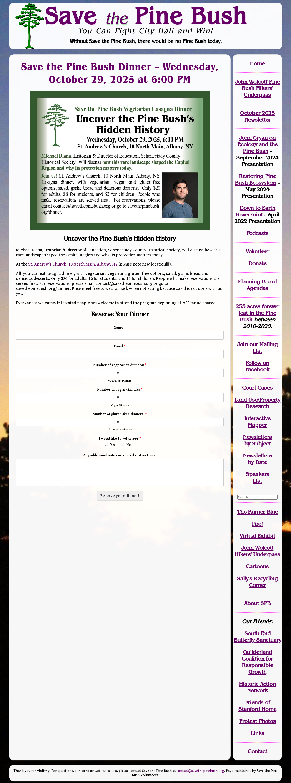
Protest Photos (257, 721)
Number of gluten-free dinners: (120, 414)
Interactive (257, 418)
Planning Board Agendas (257, 284)
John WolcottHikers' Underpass (257, 551)
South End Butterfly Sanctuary (257, 636)
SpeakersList (257, 477)
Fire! (257, 523)
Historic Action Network (257, 687)
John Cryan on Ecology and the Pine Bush (257, 144)
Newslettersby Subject (257, 440)
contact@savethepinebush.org (200, 771)
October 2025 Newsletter (257, 116)
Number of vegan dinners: (119, 390)
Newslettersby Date (257, 458)
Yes (113, 445)
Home (257, 63)
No (128, 445)
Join (242, 344)
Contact (257, 751)
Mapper (257, 425)
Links (257, 733)
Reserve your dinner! (119, 495)
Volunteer (257, 251)
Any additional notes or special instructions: (119, 455)
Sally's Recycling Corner (257, 581)
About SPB (257, 603)
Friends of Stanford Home (257, 705)
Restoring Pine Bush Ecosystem (255, 179)
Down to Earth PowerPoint (255, 211)
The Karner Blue (257, 511)
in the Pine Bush (259, 313)
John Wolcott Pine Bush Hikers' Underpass (257, 88)
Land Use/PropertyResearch (257, 403)
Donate (257, 263)
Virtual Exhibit (257, 535)
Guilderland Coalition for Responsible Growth (257, 662)
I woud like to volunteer (120, 438)
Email (119, 346)
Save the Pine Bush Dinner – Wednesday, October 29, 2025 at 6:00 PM (119, 73)
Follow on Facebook (257, 366)
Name (120, 328)
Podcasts (257, 233)
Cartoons (257, 566)
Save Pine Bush (145, 16)
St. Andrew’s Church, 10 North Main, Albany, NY (72, 264)
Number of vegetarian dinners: (119, 365)
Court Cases (257, 387)
